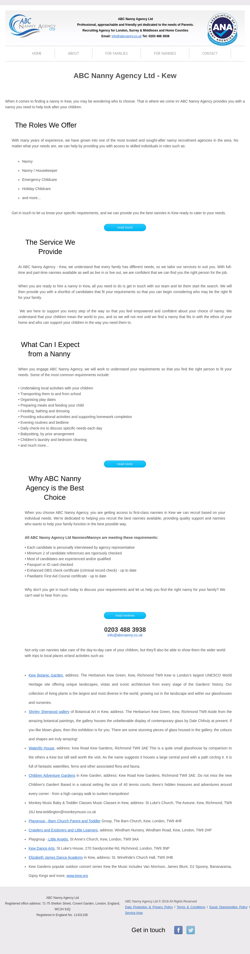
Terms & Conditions (191, 907)
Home (36, 53)
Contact (210, 53)
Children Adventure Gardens (52, 775)
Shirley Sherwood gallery (49, 712)
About (73, 53)
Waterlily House (41, 748)
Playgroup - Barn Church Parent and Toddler (65, 821)
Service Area (134, 913)
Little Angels (57, 839)
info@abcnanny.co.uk (127, 36)
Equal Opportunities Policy (228, 907)
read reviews (125, 615)
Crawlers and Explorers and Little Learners (63, 830)
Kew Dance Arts (42, 848)
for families (116, 53)
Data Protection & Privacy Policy (149, 907)
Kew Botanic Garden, (46, 675)
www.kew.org (77, 876)
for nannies (165, 53)
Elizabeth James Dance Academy (56, 857)
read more (125, 227)
